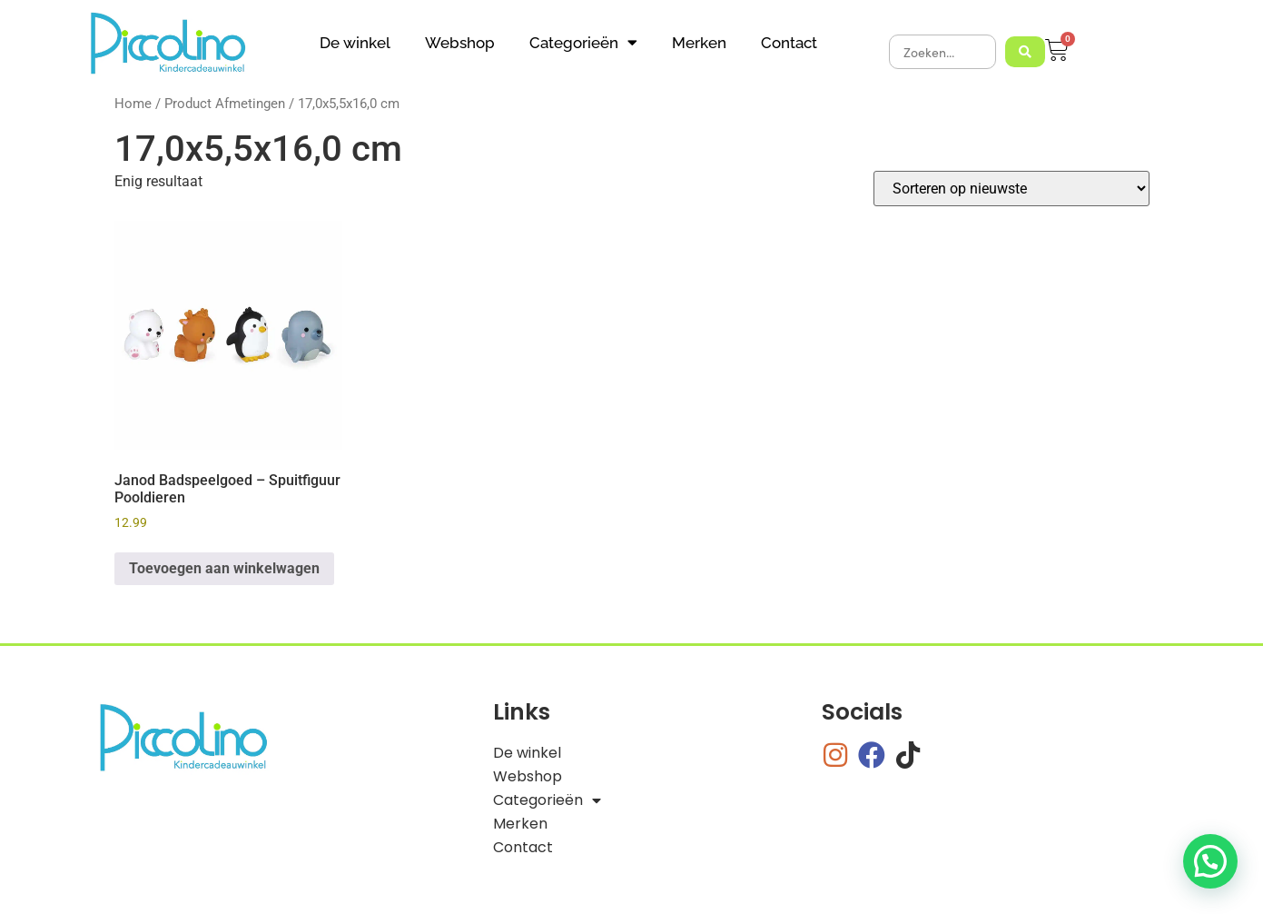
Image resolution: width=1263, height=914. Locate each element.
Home (133, 103)
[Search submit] (1025, 51)
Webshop (460, 43)
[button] (1210, 861)
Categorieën (583, 42)
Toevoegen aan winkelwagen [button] (224, 568)
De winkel (355, 43)
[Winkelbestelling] (1011, 188)
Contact (789, 43)
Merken (699, 43)
